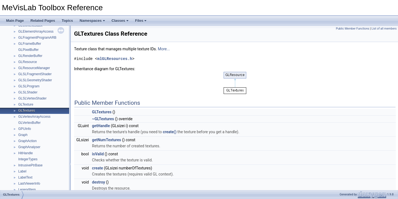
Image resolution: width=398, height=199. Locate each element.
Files (141, 21)
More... (164, 49)
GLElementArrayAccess (35, 31)
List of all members (384, 28)
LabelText (25, 177)
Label (22, 171)
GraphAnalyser (29, 147)
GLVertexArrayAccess (34, 117)
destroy (98, 182)
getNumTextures (106, 140)
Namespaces (92, 21)
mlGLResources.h (114, 58)
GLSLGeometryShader (35, 80)
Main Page (15, 21)
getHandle (101, 126)
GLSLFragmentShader (35, 74)
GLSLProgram (29, 86)
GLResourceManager (34, 68)
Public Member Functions (352, 28)
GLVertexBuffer (29, 123)
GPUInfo (24, 129)
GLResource (27, 62)
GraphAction (27, 141)
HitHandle (25, 153)
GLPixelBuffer (28, 50)
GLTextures (26, 110)
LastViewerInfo (29, 183)
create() (169, 132)
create (97, 168)
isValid (98, 154)
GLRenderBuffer (30, 56)
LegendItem (27, 190)
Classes (120, 21)
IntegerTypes (27, 159)
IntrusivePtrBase (30, 165)
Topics (67, 21)
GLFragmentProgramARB (37, 38)
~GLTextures (103, 119)
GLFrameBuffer (29, 44)
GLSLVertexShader (32, 98)
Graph (22, 135)
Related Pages (42, 21)
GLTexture (25, 104)
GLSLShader (27, 92)
